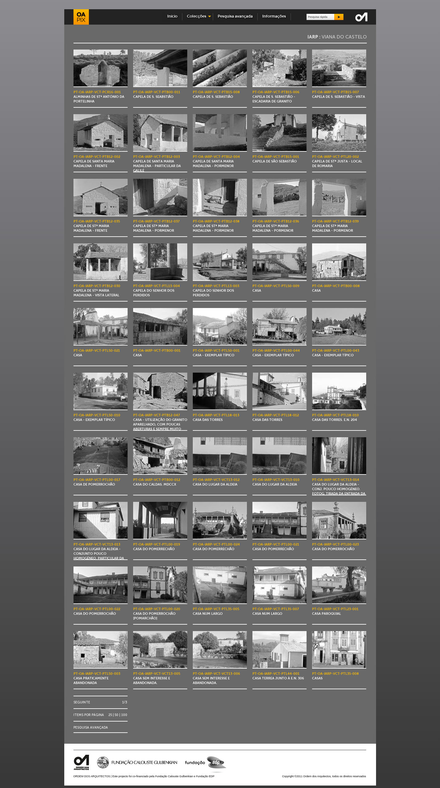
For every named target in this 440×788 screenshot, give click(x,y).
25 (110, 715)
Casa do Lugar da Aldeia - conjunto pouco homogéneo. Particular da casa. (98, 554)
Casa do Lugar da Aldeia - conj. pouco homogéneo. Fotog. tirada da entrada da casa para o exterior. (338, 489)
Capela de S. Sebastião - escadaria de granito (275, 97)
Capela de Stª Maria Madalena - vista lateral (96, 291)
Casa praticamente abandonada (96, 678)
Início (172, 16)
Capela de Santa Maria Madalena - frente (96, 161)
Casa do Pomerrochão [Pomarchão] (156, 614)
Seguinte (81, 702)
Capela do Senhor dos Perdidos (156, 291)
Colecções (196, 16)
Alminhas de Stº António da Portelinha (98, 97)
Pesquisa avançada (235, 16)
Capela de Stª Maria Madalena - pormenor (156, 226)
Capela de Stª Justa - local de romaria (337, 161)
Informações (274, 16)
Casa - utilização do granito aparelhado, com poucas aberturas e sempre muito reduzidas (160, 425)
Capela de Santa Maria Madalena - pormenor (216, 161)
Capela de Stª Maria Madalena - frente (96, 226)
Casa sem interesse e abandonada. (156, 678)
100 (124, 715)
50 (116, 715)
